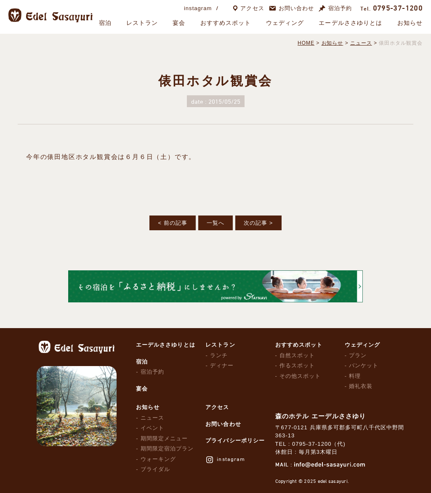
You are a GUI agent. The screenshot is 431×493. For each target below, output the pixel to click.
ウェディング (285, 22)
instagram (198, 8)
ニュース (152, 418)
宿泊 (105, 22)
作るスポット (297, 365)
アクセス (252, 8)
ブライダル (155, 469)
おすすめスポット (225, 22)
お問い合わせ (296, 8)
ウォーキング (158, 459)
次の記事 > (258, 223)
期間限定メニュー (164, 438)
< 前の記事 (172, 223)
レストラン (142, 22)
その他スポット (300, 376)
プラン (358, 355)
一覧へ (215, 223)
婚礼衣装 (360, 386)
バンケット (363, 365)
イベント (152, 428)
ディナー (222, 365)
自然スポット (297, 355)
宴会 (179, 22)
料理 (355, 376)
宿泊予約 (340, 8)
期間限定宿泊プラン (167, 448)
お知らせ (410, 22)
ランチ (219, 355)
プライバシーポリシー (234, 440)
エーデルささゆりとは (350, 22)
